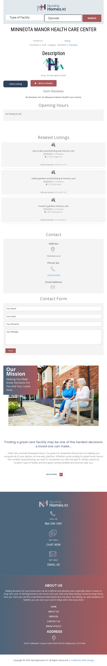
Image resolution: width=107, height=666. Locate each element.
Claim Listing (15, 84)
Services (53, 616)
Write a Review (44, 83)
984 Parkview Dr (55, 212)
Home (53, 607)
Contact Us (53, 621)
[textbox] (25, 17)
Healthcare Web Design (82, 660)
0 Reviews (73, 45)
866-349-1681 (53, 523)
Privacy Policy (53, 626)
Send (10, 350)
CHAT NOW (53, 544)
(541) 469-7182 (60, 192)
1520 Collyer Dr (55, 156)
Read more (51, 474)
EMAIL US (53, 564)
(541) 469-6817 (60, 220)
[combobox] (25, 18)
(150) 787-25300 (53, 275)
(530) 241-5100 (60, 164)
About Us (53, 612)
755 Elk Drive (55, 184)
